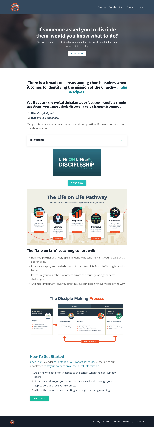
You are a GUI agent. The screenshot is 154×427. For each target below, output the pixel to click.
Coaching (102, 7)
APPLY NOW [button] (77, 53)
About (121, 7)
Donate (130, 7)
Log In (140, 7)
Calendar (113, 7)
